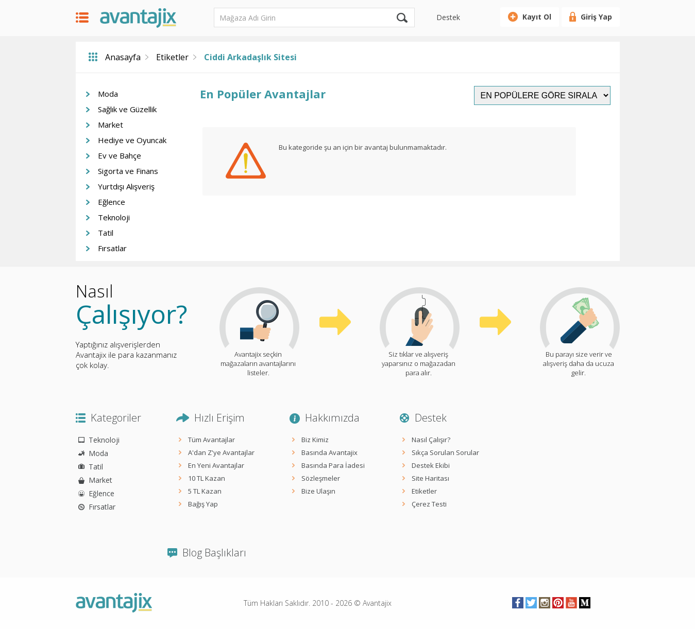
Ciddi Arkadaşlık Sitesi (250, 57)
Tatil (105, 233)
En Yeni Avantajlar (216, 465)
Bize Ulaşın (318, 491)
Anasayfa (123, 57)
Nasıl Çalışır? (431, 439)
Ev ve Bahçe (119, 155)
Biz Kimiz (315, 439)
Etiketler (172, 57)
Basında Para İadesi (333, 465)
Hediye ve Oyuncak (132, 140)
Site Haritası (430, 478)
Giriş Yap (596, 17)
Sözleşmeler (320, 478)
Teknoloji (114, 217)
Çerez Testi (429, 504)
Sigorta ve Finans (128, 171)
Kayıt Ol (536, 17)
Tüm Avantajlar (211, 439)
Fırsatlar (112, 248)
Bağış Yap (203, 504)
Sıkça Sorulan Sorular (445, 452)
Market (110, 124)
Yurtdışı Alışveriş (126, 186)
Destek (448, 17)
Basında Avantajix (329, 452)
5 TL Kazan (205, 491)
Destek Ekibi (431, 465)
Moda (108, 94)
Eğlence (111, 202)
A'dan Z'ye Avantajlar (221, 452)
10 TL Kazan (206, 478)
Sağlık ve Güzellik (127, 109)
